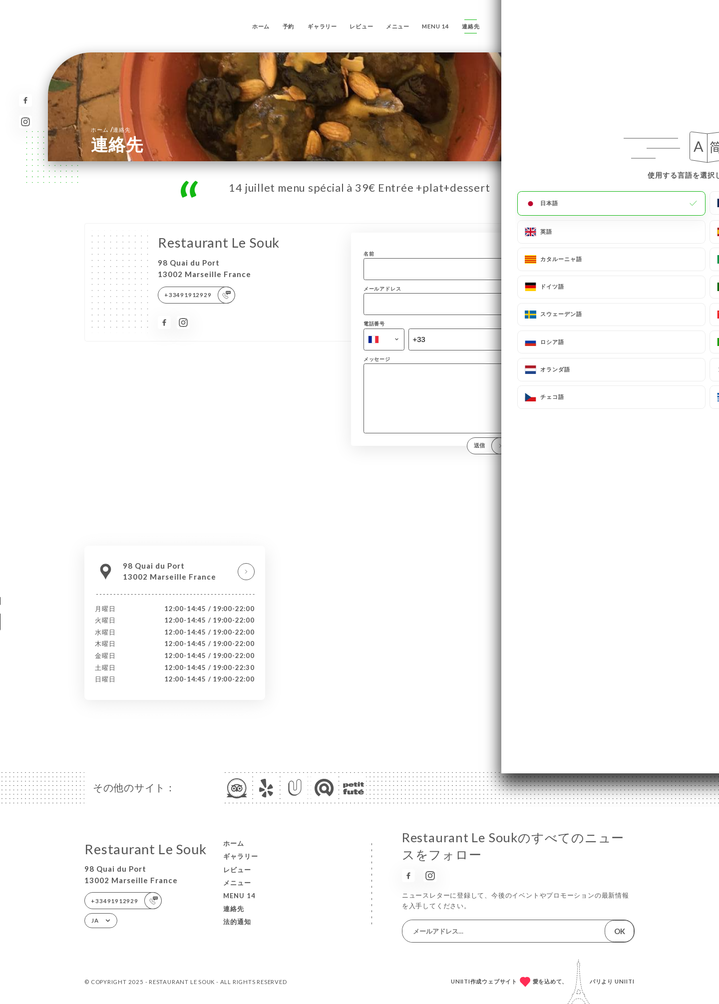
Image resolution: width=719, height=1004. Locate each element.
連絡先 (470, 26)
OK (619, 931)
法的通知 (237, 922)
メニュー (397, 26)
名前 (368, 254)
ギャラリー (322, 26)
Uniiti (625, 981)
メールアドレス (382, 289)
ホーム (261, 26)
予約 (289, 26)
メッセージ (376, 359)
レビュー (361, 26)
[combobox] (383, 339)
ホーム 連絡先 (110, 129)
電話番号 (374, 324)
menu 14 (435, 26)
